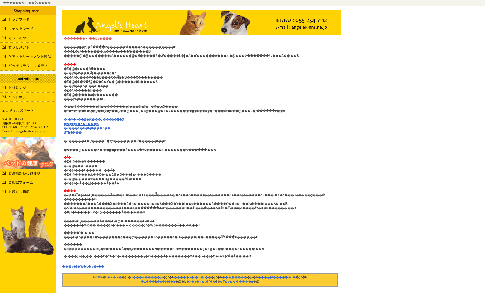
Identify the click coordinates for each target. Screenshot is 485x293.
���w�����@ (148, 277)
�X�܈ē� (114, 277)
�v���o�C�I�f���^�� (87, 128)
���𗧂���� (234, 277)
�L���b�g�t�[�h (158, 281)
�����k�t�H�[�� (192, 277)
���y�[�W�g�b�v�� (83, 266)
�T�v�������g (236, 281)
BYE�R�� (73, 132)
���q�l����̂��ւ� (277, 277)
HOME (97, 277)
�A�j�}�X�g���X (81, 124)
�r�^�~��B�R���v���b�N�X (94, 119)
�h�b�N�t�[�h (200, 281)
